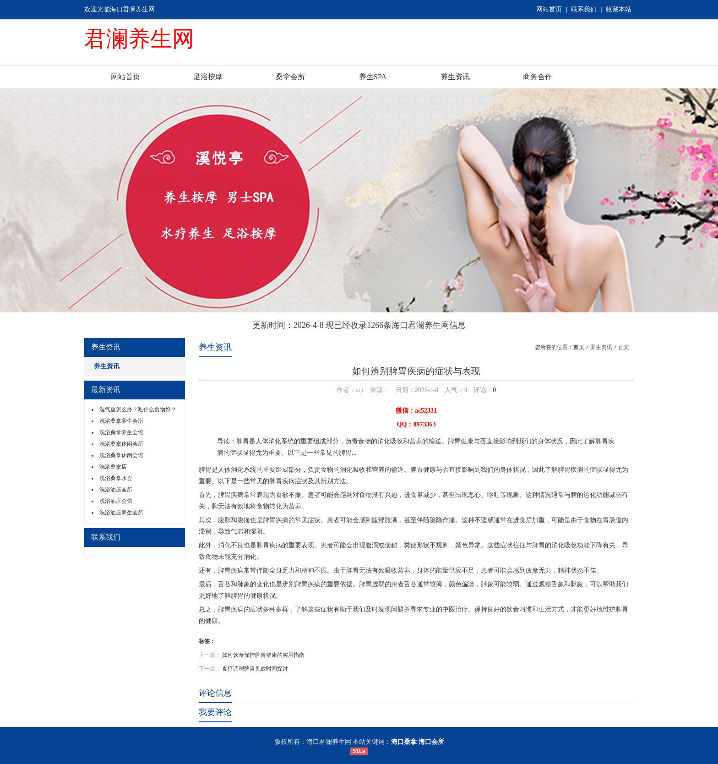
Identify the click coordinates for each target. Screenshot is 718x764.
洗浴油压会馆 (115, 501)
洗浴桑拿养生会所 (121, 421)
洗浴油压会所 (115, 489)
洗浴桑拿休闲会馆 (121, 455)
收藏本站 (618, 9)
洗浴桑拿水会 (115, 478)
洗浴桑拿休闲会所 (121, 444)
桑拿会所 (290, 77)
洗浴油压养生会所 (121, 512)
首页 (578, 347)
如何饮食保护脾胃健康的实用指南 (263, 655)
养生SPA (372, 77)
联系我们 (584, 9)
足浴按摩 (208, 77)
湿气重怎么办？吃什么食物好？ (137, 409)
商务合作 (537, 77)
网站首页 (549, 9)
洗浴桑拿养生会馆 (121, 432)
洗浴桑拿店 (113, 467)
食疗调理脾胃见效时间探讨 (255, 669)
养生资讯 (455, 77)
